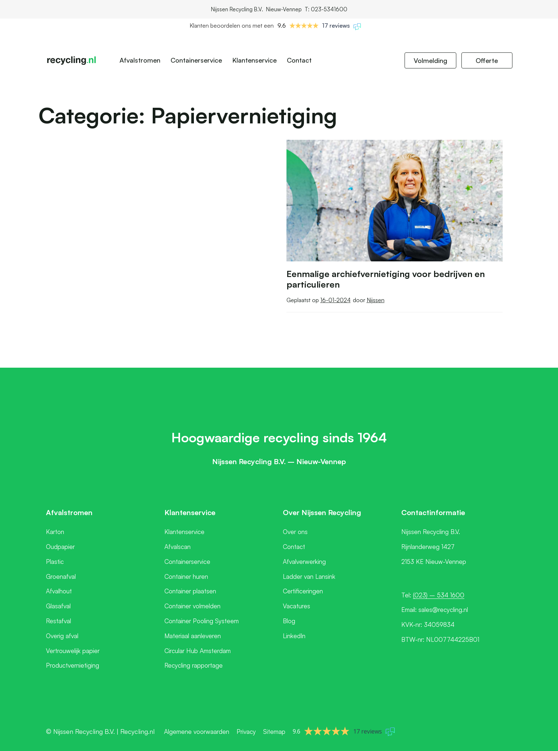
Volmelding (430, 60)
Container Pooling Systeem (201, 621)
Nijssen (376, 300)
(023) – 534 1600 (438, 595)
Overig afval (62, 636)
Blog (289, 621)
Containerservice (196, 60)
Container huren (186, 576)
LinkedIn (294, 636)
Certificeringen (303, 591)
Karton (55, 531)
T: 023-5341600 (326, 9)
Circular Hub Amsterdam (197, 651)
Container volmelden (192, 606)
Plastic (55, 561)
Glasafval (58, 606)
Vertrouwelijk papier (72, 651)
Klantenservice (254, 60)
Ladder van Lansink (309, 576)
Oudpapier (60, 546)
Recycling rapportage (193, 665)
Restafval (58, 621)
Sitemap (274, 731)
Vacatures (296, 606)
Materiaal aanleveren (192, 636)
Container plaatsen (190, 591)
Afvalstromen (140, 60)
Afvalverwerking (304, 561)
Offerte (487, 60)
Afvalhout (59, 591)
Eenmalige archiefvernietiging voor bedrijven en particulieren (385, 279)
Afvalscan (177, 546)
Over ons (295, 531)
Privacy (246, 731)
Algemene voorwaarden (196, 731)
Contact (299, 60)
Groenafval (61, 576)
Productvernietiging (72, 665)
